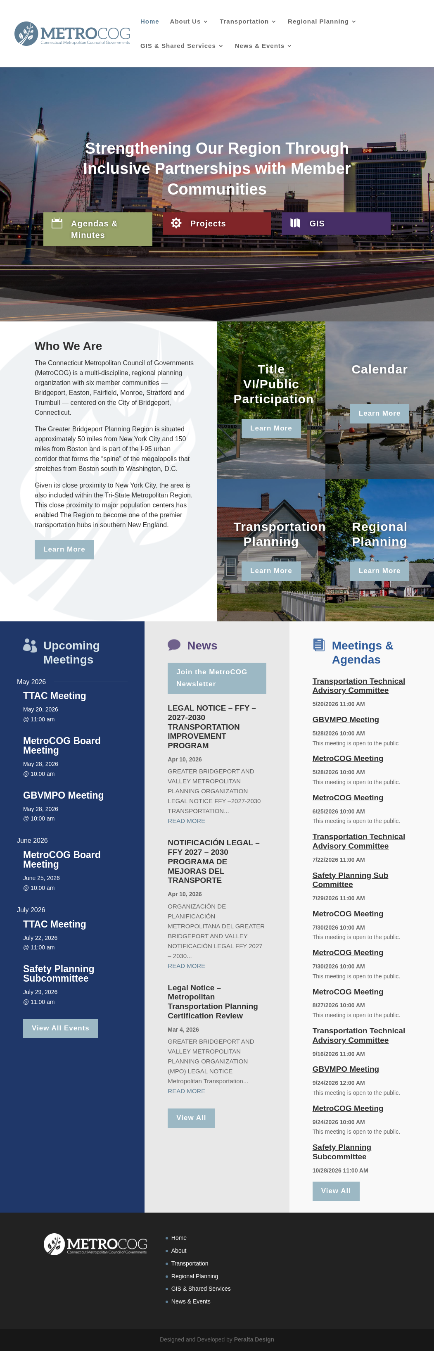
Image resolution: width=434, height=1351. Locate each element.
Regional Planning (318, 22)
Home (149, 22)
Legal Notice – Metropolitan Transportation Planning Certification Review (213, 1001)
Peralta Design (254, 1339)
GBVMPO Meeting (63, 795)
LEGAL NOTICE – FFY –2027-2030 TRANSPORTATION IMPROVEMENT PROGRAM (212, 727)
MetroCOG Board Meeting (62, 745)
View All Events (61, 1028)
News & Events (260, 46)
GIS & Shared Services (178, 46)
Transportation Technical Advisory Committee (359, 686)
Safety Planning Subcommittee (59, 973)
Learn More (64, 549)
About (179, 1250)
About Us (185, 22)
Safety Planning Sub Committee (351, 880)
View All (191, 1118)
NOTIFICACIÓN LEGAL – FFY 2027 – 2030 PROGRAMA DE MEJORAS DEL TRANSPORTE (213, 861)
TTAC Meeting (54, 695)
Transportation (244, 22)
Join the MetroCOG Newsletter (211, 678)
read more (186, 820)
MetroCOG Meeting (348, 758)
